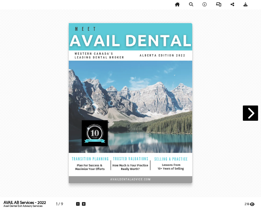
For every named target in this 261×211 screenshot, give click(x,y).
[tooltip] (177, 4)
